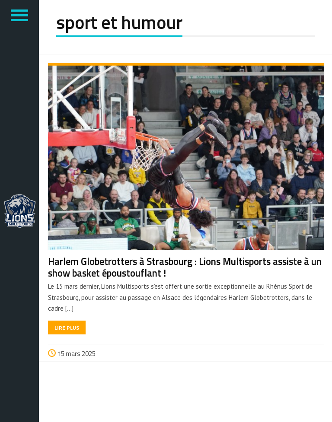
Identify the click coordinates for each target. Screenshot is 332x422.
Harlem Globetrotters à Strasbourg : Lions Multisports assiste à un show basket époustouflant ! (185, 267)
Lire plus (66, 328)
